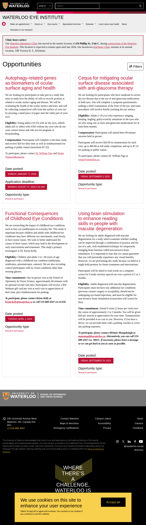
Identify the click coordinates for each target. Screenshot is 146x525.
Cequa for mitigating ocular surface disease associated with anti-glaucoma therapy (106, 83)
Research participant (14, 199)
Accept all (113, 502)
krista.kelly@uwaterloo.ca (18, 302)
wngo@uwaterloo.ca (88, 159)
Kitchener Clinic (101, 47)
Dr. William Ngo (43, 153)
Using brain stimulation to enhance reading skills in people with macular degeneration (101, 221)
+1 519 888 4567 (16, 428)
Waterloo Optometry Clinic (24, 43)
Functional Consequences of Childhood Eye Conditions (34, 216)
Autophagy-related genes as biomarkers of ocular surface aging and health (30, 83)
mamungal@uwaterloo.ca (91, 336)
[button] (117, 6)
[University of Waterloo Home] (16, 6)
